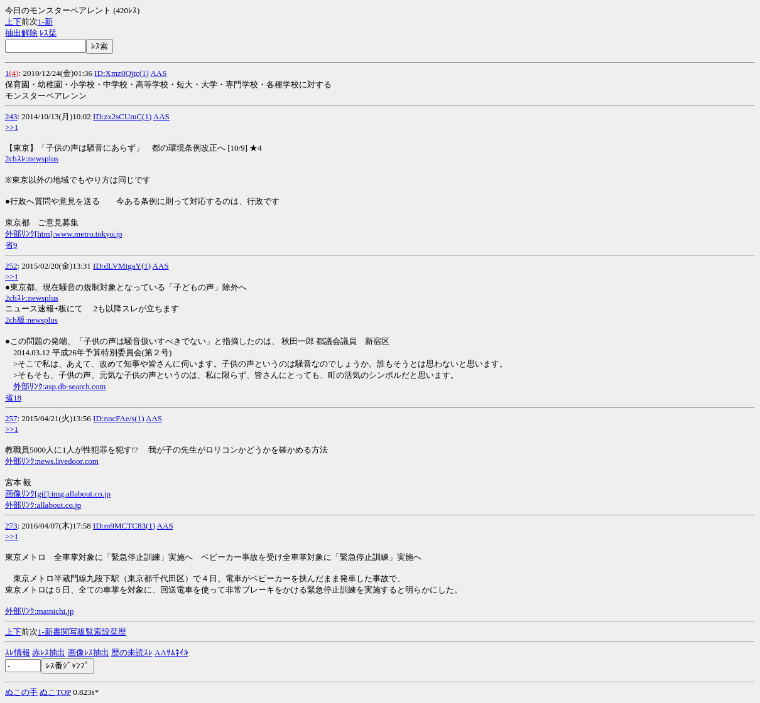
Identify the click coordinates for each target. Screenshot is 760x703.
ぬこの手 (21, 692)
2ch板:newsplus (31, 320)
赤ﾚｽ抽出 (48, 652)
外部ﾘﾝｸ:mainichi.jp (39, 611)
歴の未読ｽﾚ (132, 652)
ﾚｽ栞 (48, 33)
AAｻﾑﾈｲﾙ (171, 652)
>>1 (11, 127)
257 (11, 418)
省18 (13, 397)
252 (11, 266)
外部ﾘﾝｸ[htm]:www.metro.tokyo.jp (63, 234)
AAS (158, 73)
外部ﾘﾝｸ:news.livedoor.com (52, 461)
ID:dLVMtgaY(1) (122, 266)
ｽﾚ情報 (17, 652)
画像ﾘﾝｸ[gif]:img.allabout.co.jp (58, 493)
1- (41, 21)
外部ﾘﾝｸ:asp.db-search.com (59, 386)
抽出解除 (21, 33)
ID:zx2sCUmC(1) (122, 116)
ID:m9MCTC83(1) (124, 525)
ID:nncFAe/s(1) (118, 418)
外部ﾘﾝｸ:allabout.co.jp (43, 505)
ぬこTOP (55, 692)
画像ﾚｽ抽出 (88, 652)
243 (11, 116)
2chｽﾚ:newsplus (31, 158)
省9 (11, 245)
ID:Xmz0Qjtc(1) (121, 73)
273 (11, 525)
